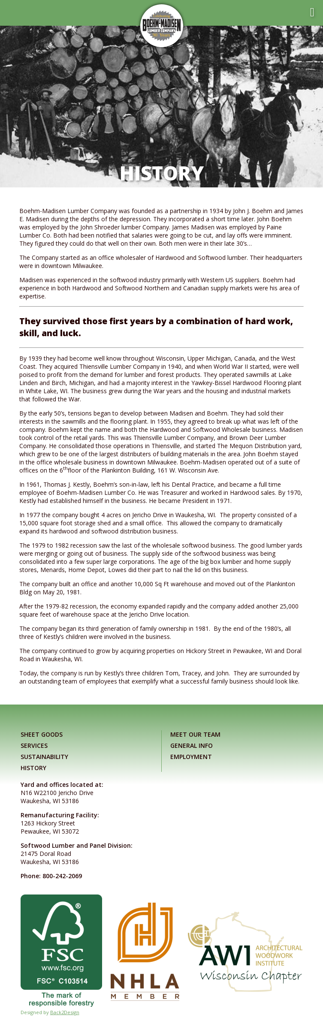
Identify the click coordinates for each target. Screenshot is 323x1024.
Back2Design (64, 1012)
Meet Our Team (195, 734)
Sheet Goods (42, 734)
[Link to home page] (161, 25)
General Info (191, 745)
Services (34, 745)
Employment (191, 757)
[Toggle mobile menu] (312, 12)
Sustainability (44, 757)
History (33, 768)
